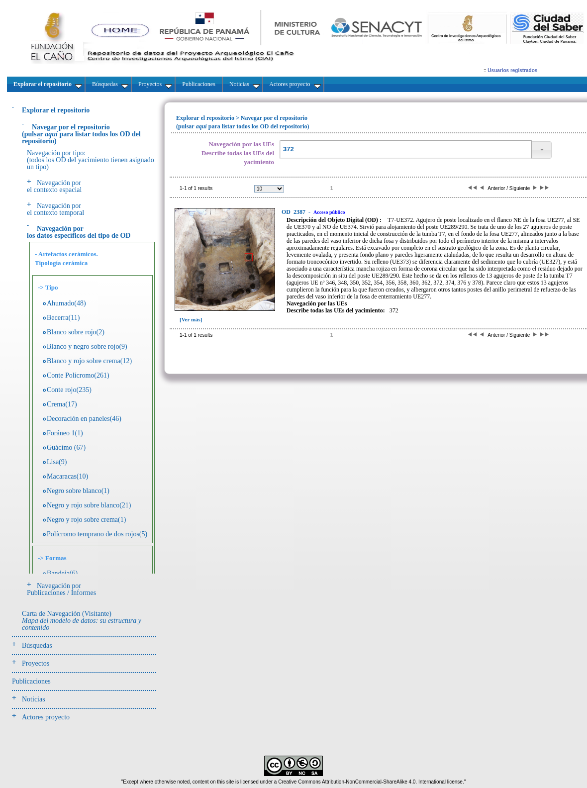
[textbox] (405, 149)
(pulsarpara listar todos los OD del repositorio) (81, 134)
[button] (542, 150)
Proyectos (35, 663)
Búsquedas (37, 645)
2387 (294, 211)
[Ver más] (191, 319)
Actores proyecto (46, 717)
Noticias (33, 699)
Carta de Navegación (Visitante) (81, 620)
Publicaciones (31, 681)
